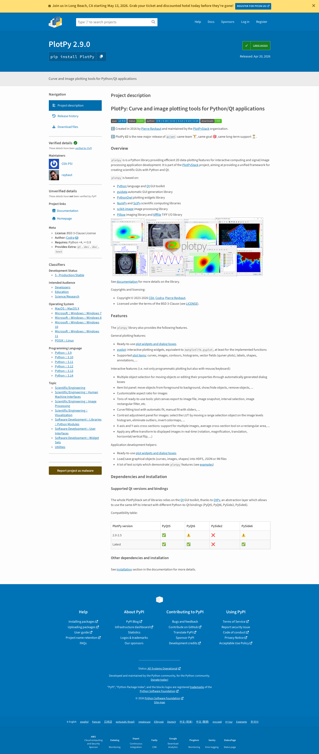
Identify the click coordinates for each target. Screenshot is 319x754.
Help (198, 22)
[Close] (313, 5)
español (84, 722)
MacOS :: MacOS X (67, 308)
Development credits (183, 643)
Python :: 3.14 (64, 375)
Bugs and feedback (185, 621)
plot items (139, 355)
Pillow (121, 214)
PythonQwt (124, 197)
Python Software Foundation (157, 691)
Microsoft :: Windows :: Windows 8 (78, 317)
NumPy (122, 203)
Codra (70, 237)
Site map (159, 702)
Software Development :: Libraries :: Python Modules (78, 421)
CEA (151, 298)
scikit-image (125, 209)
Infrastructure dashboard (132, 627)
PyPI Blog (132, 621)
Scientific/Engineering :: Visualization (71, 412)
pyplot (121, 349)
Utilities (60, 447)
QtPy (217, 500)
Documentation (65, 211)
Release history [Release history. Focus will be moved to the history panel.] (65, 116)
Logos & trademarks (134, 637)
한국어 (255, 722)
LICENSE (191, 303)
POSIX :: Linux (64, 340)
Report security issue (236, 627)
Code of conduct (234, 632)
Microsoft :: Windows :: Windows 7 (78, 313)
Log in (245, 22)
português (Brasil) (125, 722)
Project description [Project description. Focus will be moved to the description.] (68, 105)
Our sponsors (134, 643)
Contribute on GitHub (183, 627)
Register (261, 22)
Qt (148, 186)
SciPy (137, 203)
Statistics (134, 632)
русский (217, 722)
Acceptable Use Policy (234, 643)
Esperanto (241, 722)
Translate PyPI (183, 632)
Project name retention (81, 637)
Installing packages (82, 621)
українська (144, 722)
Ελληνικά (159, 722)
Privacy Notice (234, 637)
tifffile (157, 214)
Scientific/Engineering (70, 388)
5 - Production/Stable (69, 275)
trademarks (197, 687)
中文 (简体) (186, 722)
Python (122, 186)
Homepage (62, 218)
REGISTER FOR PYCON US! (252, 6)
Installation (124, 569)
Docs (211, 22)
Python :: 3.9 (63, 353)
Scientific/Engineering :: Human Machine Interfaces (76, 394)
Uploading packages (81, 627)
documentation (127, 281)
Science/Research (67, 296)
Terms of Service (234, 621)
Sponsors (227, 22)
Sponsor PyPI (185, 637)
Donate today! (159, 680)
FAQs (83, 643)
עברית (229, 722)
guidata (122, 192)
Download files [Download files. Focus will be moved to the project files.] (65, 127)
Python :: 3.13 (64, 371)
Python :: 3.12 (64, 366)
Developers (62, 287)
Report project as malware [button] (75, 470)
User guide (81, 632)
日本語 (108, 722)
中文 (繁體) (202, 722)
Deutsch (171, 722)
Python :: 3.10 (64, 357)
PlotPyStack (201, 128)
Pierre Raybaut (151, 128)
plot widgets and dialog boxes (156, 344)
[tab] (75, 105)
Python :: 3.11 (64, 362)
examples (206, 464)
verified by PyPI (83, 148)
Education (62, 292)
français (96, 722)
